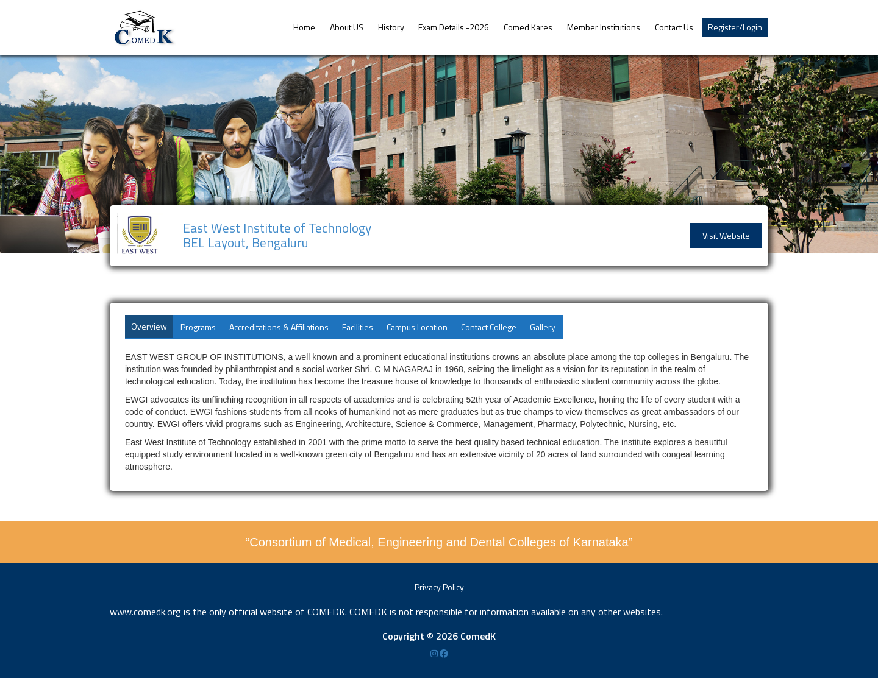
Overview (149, 326)
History (391, 27)
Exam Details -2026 (453, 27)
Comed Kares (528, 27)
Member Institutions (603, 27)
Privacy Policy (439, 587)
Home (304, 27)
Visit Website (726, 235)
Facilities (357, 326)
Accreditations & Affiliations (279, 326)
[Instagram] (435, 653)
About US (346, 27)
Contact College (488, 326)
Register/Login (735, 27)
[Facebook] (444, 653)
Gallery (542, 326)
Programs (198, 326)
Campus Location (417, 326)
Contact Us (674, 27)
